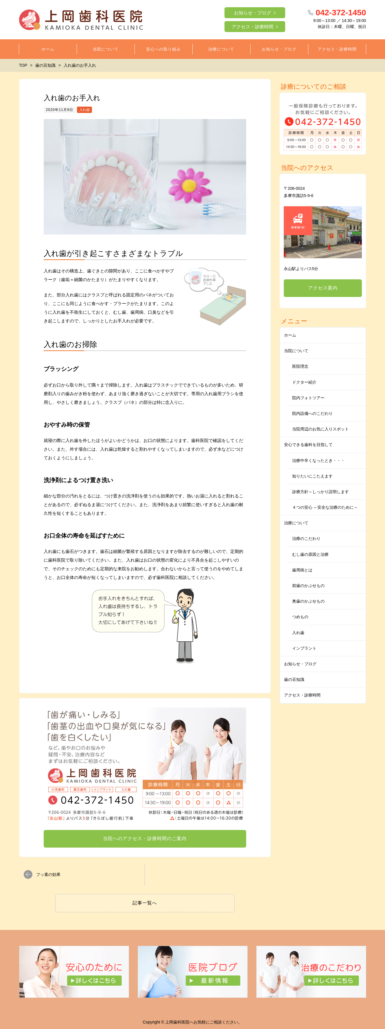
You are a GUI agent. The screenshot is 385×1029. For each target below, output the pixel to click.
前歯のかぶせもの (308, 585)
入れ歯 (84, 110)
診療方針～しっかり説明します (320, 491)
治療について (296, 523)
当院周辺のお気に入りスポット (320, 429)
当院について (296, 350)
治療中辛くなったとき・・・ (318, 460)
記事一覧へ (144, 902)
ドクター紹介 (304, 382)
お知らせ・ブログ (252, 12)
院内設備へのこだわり (312, 413)
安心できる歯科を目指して (308, 444)
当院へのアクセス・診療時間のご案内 (145, 838)
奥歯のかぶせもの (308, 601)
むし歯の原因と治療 (310, 554)
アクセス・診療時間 (252, 26)
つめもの (300, 616)
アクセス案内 (323, 287)
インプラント (304, 648)
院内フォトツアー (308, 397)
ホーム (290, 335)
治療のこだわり (306, 538)
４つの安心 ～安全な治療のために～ (325, 507)
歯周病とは (302, 570)
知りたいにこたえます (312, 476)
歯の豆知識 (294, 679)
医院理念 (300, 366)
